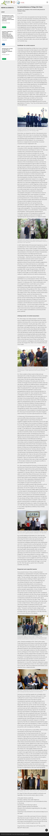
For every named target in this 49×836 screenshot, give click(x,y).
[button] (47, 2)
